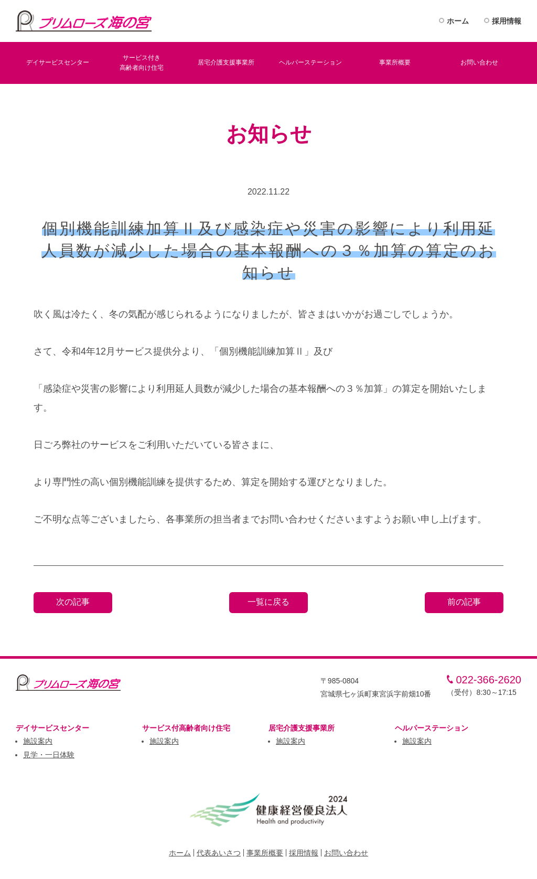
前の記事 (464, 601)
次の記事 (73, 601)
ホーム (458, 21)
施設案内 (37, 741)
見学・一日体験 (48, 755)
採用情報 (506, 21)
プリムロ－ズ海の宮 (84, 20)
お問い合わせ (346, 853)
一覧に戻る (268, 601)
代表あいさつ (219, 853)
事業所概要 (264, 853)
